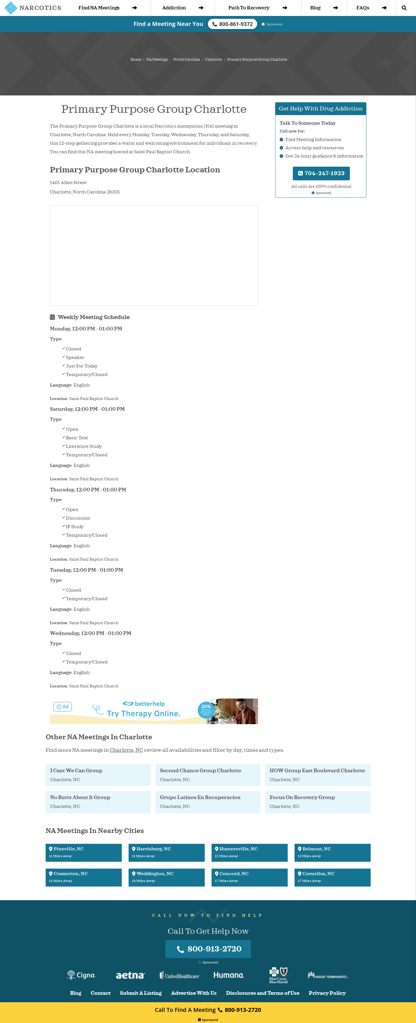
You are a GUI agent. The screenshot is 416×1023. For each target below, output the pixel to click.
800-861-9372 (232, 24)
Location (58, 399)
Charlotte (213, 59)
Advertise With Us (194, 993)
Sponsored (208, 1019)
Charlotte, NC (126, 750)
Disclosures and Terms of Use (262, 993)
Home (136, 59)
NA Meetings (157, 59)
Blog (324, 8)
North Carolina (186, 59)
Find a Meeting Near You (168, 24)
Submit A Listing (141, 993)
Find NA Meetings (107, 8)
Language (61, 385)
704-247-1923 (321, 173)
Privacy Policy (327, 993)
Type (56, 339)
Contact (101, 993)
